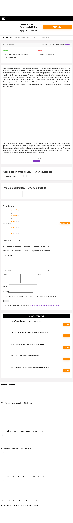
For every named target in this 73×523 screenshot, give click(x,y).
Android (22, 30)
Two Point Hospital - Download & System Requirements (27, 348)
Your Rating (7, 255)
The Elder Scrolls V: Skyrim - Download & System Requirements (30, 371)
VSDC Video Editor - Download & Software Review (19, 407)
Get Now (66, 328)
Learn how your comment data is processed (44, 309)
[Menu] (3, 18)
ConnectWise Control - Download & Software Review (21, 505)
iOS (28, 30)
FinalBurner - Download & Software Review (16, 453)
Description (7, 38)
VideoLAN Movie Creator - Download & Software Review (26, 435)
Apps (25, 30)
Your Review (8, 273)
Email (5, 295)
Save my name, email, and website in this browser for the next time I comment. (32, 300)
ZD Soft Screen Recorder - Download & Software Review (27, 481)
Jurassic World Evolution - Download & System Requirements (29, 336)
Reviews (32, 30)
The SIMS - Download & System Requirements (25, 359)
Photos (36, 38)
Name (5, 290)
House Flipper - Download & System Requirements (26, 325)
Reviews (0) (45, 38)
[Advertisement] (36, 102)
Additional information (23, 38)
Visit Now (57, 27)
